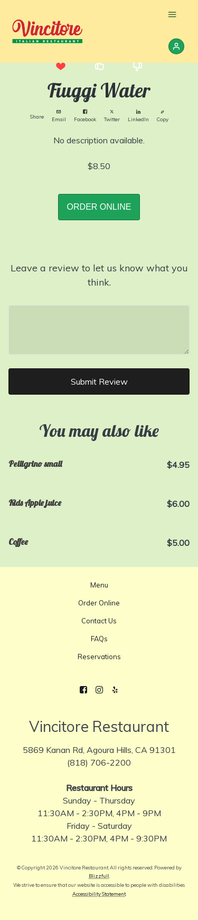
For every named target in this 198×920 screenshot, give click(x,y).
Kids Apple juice (34, 502)
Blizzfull (99, 876)
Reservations (99, 656)
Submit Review (99, 381)
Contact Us (99, 620)
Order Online (99, 603)
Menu (99, 585)
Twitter (112, 116)
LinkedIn (138, 116)
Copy (162, 116)
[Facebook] (83, 689)
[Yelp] (115, 689)
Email (59, 116)
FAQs (99, 638)
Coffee (18, 541)
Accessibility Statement (99, 894)
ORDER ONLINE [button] (99, 206)
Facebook (85, 116)
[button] (60, 66)
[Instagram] (99, 689)
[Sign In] (176, 46)
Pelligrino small (35, 463)
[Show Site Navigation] (172, 16)
